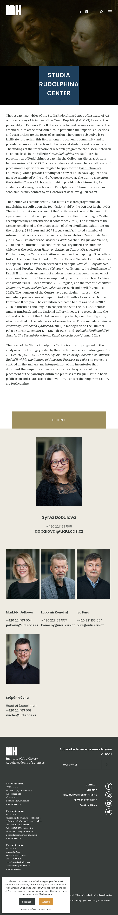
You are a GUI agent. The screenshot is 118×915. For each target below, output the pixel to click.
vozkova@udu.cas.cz (23, 831)
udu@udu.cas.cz (21, 800)
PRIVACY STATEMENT (85, 800)
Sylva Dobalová (59, 517)
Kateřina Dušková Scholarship (32, 182)
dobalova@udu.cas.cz (59, 531)
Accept (46, 901)
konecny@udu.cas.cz (58, 625)
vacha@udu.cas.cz (21, 715)
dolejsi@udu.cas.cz (22, 862)
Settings (26, 901)
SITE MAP (92, 789)
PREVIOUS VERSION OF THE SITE (80, 794)
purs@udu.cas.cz (90, 625)
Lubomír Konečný (55, 612)
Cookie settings (88, 805)
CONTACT (91, 784)
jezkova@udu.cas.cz (22, 625)
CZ (81, 11)
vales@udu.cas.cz (21, 865)
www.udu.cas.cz (13, 804)
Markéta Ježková (19, 612)
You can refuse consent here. (36, 909)
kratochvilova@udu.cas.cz (25, 835)
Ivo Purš (83, 612)
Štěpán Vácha (17, 697)
